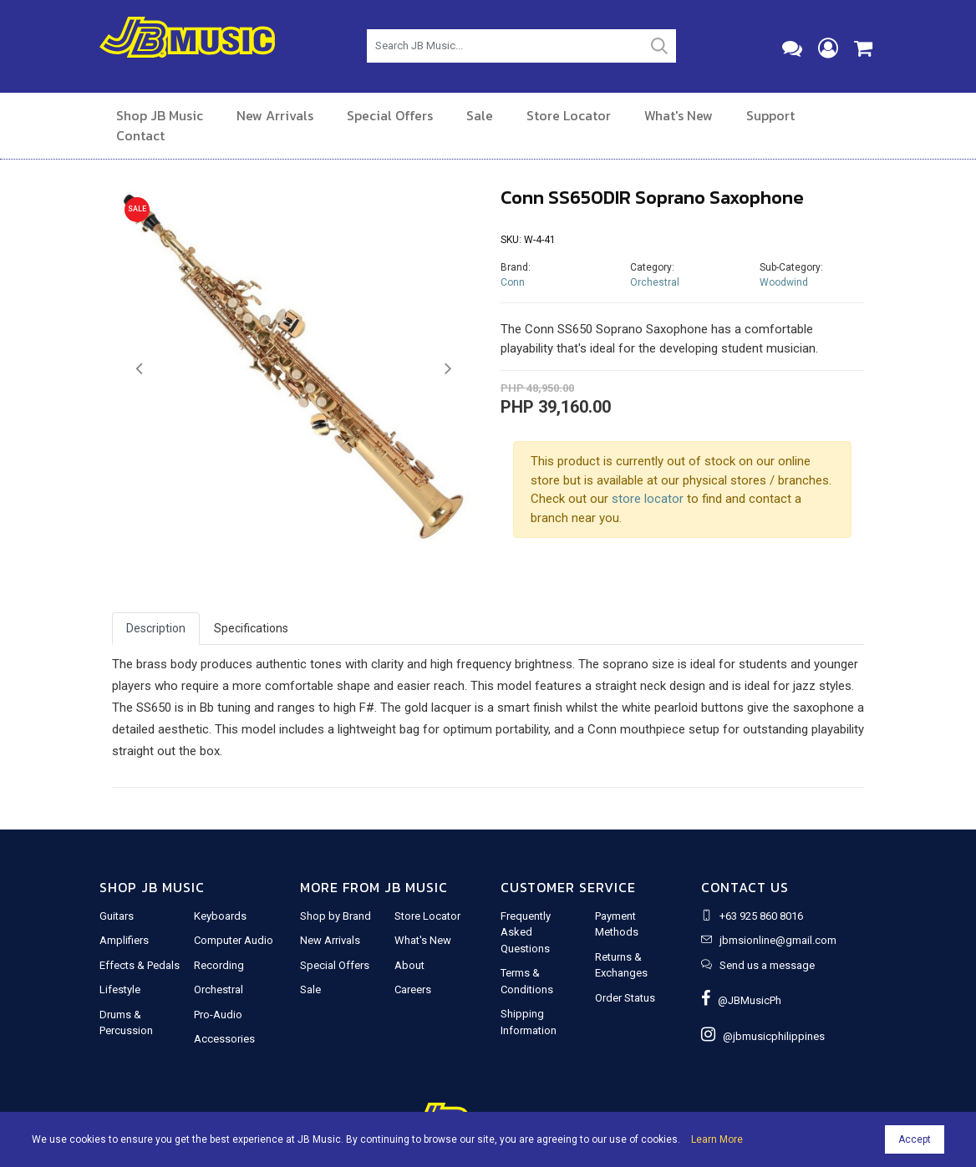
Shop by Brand (335, 916)
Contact (140, 135)
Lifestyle (119, 989)
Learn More (717, 1139)
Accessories (224, 1039)
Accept (914, 1139)
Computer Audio (233, 940)
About (409, 965)
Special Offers (390, 115)
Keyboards (220, 916)
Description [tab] (156, 628)
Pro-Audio (218, 1014)
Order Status (625, 998)
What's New (678, 115)
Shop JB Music (159, 115)
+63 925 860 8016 (761, 916)
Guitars (116, 916)
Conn (513, 282)
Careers (412, 989)
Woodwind (784, 282)
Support (770, 115)
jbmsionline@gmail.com (777, 940)
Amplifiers (124, 940)
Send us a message (767, 965)
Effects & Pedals (139, 965)
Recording (219, 965)
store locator (648, 498)
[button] (139, 369)
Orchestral (654, 282)
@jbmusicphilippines (763, 1036)
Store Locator (568, 115)
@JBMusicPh (741, 1000)
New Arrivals (274, 115)
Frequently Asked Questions (526, 932)
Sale (479, 115)
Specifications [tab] (251, 628)
